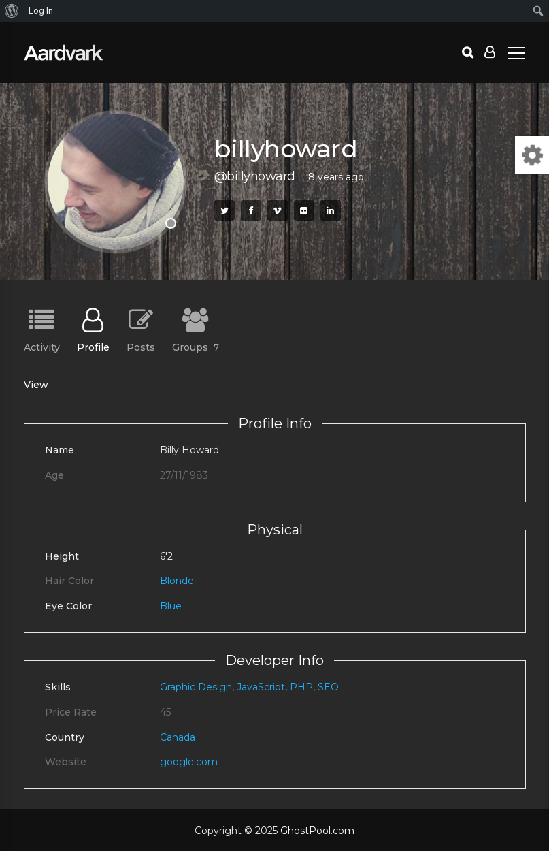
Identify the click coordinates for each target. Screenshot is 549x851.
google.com (189, 762)
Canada (177, 737)
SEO (328, 687)
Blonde (177, 581)
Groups (195, 346)
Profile (93, 346)
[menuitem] (12, 11)
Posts (141, 346)
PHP (301, 687)
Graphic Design (196, 687)
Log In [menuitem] (41, 10)
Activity (42, 346)
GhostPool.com (317, 830)
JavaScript (261, 687)
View (36, 384)
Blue (171, 606)
